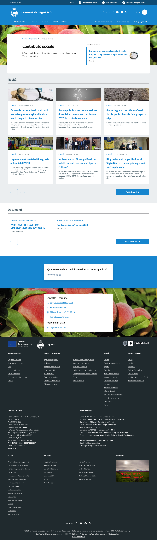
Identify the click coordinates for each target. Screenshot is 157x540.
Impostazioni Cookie (15, 500)
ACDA (46, 479)
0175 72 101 (15, 419)
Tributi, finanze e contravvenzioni (85, 373)
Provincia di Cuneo (50, 465)
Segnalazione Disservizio (17, 479)
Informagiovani (109, 391)
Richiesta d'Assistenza (16, 482)
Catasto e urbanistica (51, 377)
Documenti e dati (132, 241)
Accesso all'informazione (103, 22)
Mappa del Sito (13, 514)
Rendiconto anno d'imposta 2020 (72, 225)
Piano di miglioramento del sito (19, 469)
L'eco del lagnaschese (111, 398)
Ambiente (47, 363)
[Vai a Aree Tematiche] (110, 2)
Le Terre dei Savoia (86, 472)
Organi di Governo (14, 359)
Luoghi (130, 363)
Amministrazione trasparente (24, 221)
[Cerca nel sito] (144, 12)
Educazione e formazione (53, 384)
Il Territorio (131, 366)
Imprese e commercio (81, 363)
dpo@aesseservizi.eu (92, 443)
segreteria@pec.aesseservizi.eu (94, 445)
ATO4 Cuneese (49, 482)
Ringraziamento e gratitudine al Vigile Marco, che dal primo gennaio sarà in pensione (126, 163)
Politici (10, 380)
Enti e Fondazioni (14, 373)
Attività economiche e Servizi (138, 377)
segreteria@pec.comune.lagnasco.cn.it (26, 430)
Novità (13, 105)
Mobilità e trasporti (80, 366)
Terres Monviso (84, 462)
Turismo (76, 377)
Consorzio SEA (49, 475)
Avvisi (106, 405)
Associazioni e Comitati (136, 380)
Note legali (12, 496)
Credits (10, 503)
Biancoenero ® (87, 534)
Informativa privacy (15, 493)
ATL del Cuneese (85, 469)
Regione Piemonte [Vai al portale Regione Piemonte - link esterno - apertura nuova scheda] (15, 2)
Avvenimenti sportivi (111, 373)
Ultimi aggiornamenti (15, 507)
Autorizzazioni (49, 373)
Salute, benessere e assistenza (84, 370)
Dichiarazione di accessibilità (18, 465)
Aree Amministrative (15, 363)
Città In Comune (121, 531)
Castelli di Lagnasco (51, 469)
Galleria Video (133, 373)
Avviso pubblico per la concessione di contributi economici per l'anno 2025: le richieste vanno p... (77, 114)
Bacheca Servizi (13, 486)
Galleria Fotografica (135, 370)
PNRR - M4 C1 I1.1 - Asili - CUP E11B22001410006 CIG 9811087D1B (28, 226)
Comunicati (108, 401)
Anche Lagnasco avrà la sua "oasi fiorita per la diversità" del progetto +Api (126, 114)
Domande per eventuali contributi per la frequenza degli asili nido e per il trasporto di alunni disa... (108, 54)
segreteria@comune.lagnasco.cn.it (25, 432)
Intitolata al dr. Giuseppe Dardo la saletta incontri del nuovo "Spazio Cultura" (77, 163)
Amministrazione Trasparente (18, 462)
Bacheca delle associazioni (113, 394)
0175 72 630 (16, 422)
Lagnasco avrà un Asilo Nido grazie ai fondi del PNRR (29, 161)
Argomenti (33, 38)
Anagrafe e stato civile (52, 366)
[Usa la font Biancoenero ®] (88, 2)
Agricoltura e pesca (51, 359)
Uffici (9, 366)
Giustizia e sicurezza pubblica (83, 359)
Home (24, 38)
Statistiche (12, 510)
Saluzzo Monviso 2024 (87, 475)
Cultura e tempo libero (52, 380)
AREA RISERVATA (77, 536)
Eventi (130, 359)
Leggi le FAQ (12, 472)
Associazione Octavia (87, 465)
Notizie (106, 359)
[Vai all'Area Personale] (133, 2)
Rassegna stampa (110, 377)
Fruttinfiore (48, 472)
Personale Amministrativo (17, 377)
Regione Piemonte (50, 462)
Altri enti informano (111, 387)
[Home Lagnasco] (31, 12)
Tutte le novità (132, 192)
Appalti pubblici (49, 370)
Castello (107, 370)
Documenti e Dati (14, 370)
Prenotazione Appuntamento (18, 475)
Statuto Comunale (14, 489)
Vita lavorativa (78, 380)
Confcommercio (85, 479)
